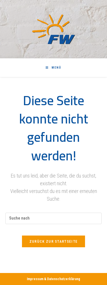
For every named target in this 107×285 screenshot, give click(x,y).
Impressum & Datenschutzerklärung (53, 279)
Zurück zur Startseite (53, 241)
